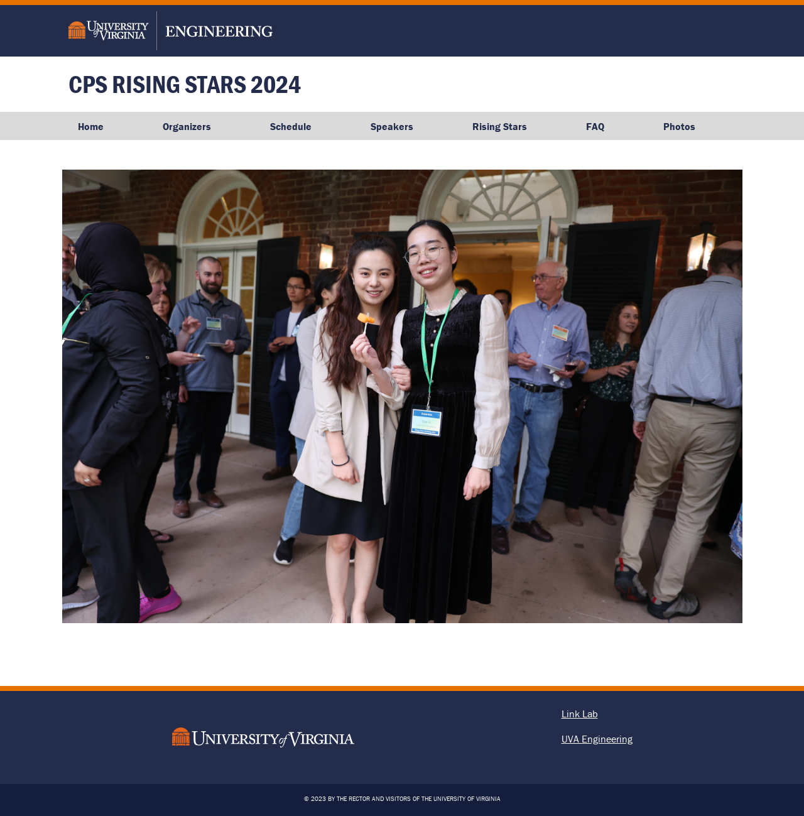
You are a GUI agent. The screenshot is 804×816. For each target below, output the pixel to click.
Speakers (392, 126)
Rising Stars (499, 126)
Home (91, 126)
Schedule (291, 126)
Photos (679, 126)
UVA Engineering (597, 738)
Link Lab (580, 713)
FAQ (595, 126)
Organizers (187, 126)
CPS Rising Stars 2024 (184, 83)
